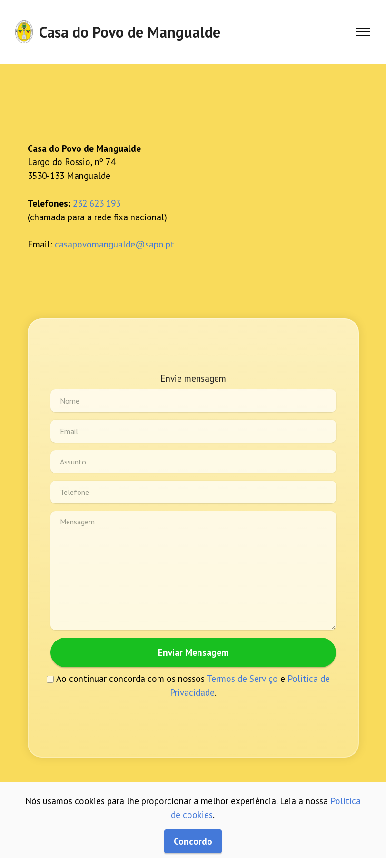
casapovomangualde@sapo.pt (114, 244)
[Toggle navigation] (363, 32)
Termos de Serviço (242, 678)
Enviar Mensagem (193, 652)
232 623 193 (96, 203)
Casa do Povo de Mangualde (129, 31)
